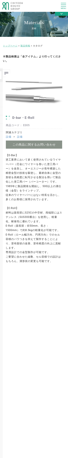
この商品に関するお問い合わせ (34, 144)
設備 (8, 136)
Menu (6, 71)
